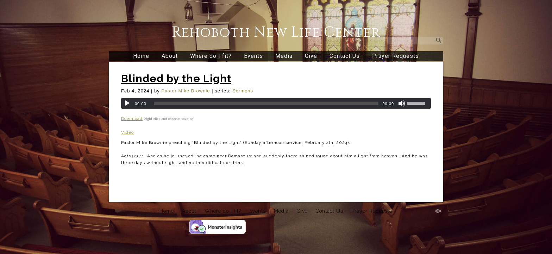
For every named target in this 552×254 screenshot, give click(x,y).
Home (141, 56)
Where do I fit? (211, 56)
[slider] (266, 103)
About (170, 56)
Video (127, 132)
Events (253, 56)
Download (132, 118)
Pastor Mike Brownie (185, 90)
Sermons (242, 90)
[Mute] (401, 103)
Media (284, 56)
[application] (276, 103)
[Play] (127, 103)
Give (311, 56)
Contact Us (345, 56)
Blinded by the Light (176, 78)
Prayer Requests (395, 56)
